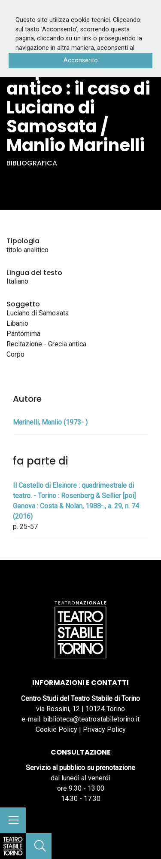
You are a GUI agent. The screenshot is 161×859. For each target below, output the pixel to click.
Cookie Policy (56, 729)
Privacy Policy (104, 729)
